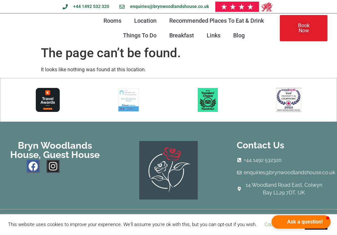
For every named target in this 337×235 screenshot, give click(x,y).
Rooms (112, 20)
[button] (301, 222)
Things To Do (140, 35)
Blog (239, 35)
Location (145, 20)
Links (213, 35)
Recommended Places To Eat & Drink (216, 20)
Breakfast (181, 35)
